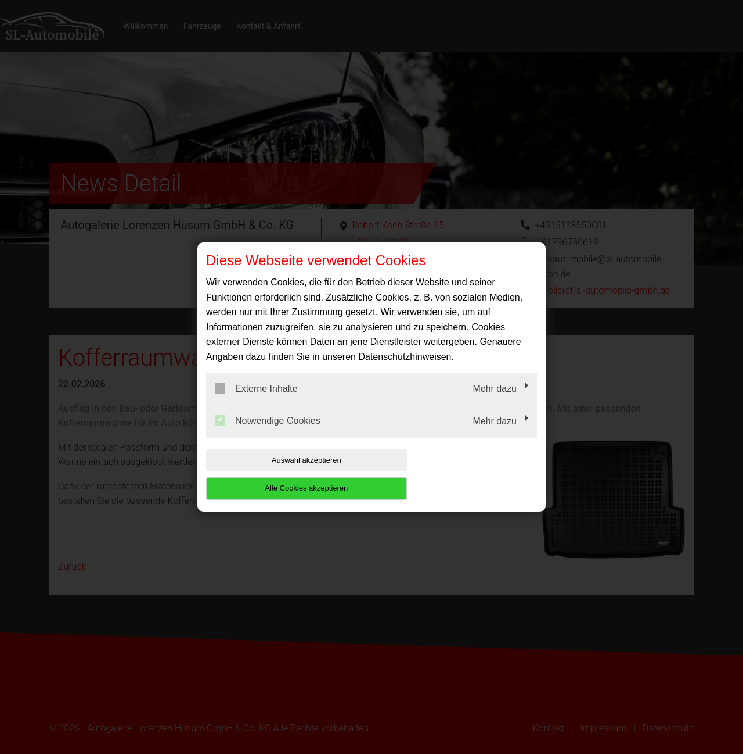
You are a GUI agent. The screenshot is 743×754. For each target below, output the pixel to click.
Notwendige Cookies (267, 435)
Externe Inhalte (256, 402)
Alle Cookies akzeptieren (462, 474)
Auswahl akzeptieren (280, 474)
